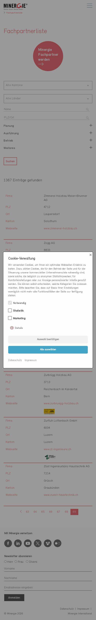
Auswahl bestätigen (48, 339)
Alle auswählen (48, 349)
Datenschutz (15, 360)
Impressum (31, 360)
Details (19, 327)
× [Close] (90, 255)
